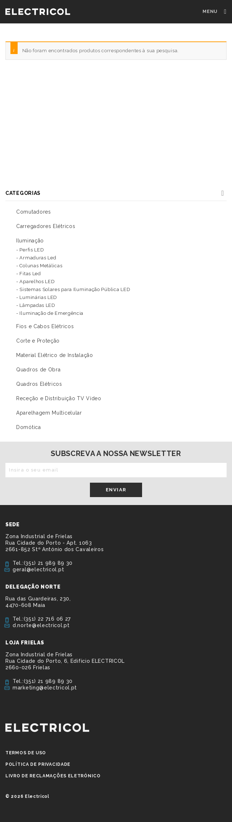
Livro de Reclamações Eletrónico (53, 775)
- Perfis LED (30, 250)
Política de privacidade (37, 764)
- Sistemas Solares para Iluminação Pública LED (73, 289)
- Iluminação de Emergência (49, 313)
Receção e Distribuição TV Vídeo (58, 398)
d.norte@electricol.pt (41, 625)
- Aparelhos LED (35, 281)
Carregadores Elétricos (45, 226)
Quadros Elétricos (39, 384)
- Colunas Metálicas (39, 265)
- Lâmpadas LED (35, 305)
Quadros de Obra (38, 369)
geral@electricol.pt (38, 569)
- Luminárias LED (36, 297)
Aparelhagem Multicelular (49, 413)
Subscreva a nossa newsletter (116, 453)
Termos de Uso (25, 752)
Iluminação (30, 241)
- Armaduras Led (36, 257)
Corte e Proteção (38, 341)
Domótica (28, 427)
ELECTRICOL (47, 727)
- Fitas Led (28, 273)
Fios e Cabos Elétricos (45, 326)
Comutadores (33, 212)
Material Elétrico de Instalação (54, 355)
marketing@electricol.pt (45, 688)
